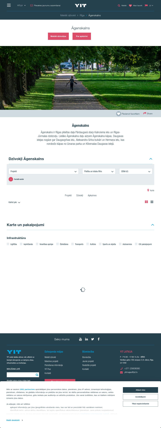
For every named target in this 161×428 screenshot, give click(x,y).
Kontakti (48, 373)
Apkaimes (92, 196)
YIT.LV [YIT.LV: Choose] (21, 5)
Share (147, 113)
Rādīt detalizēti (13, 420)
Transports (79, 244)
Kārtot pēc (13, 202)
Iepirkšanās (28, 244)
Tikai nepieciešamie (140, 404)
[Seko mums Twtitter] (93, 339)
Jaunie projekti (88, 361)
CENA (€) (124, 171)
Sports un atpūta (109, 244)
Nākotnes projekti (51, 361)
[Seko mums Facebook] (99, 339)
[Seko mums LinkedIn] (86, 339)
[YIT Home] (80, 5)
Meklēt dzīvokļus (58, 36)
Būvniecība (86, 357)
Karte (150, 191)
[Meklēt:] (36, 374)
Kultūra (93, 244)
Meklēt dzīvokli (50, 357)
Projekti (14, 171)
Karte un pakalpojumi (25, 224)
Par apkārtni (82, 36)
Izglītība (13, 244)
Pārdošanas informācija (54, 365)
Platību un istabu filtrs (93, 171)
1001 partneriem (27, 389)
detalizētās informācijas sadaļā (94, 414)
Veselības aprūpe (46, 244)
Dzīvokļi (79, 196)
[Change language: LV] (149, 5)
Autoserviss (127, 244)
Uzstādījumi (140, 397)
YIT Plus (48, 369)
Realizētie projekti (89, 365)
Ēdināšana (64, 244)
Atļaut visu (140, 390)
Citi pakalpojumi (145, 244)
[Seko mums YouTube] (80, 339)
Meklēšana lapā (13, 369)
